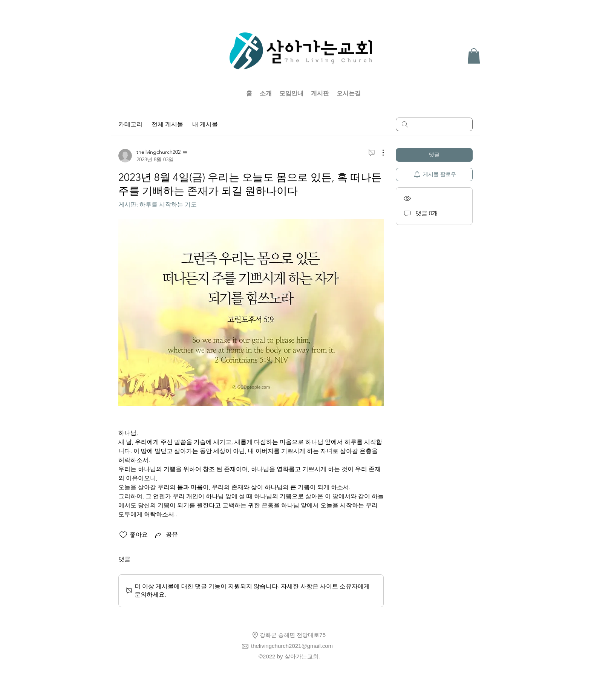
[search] (434, 124)
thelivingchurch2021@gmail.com (292, 646)
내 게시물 (205, 124)
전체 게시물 (167, 124)
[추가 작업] (379, 152)
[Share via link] (166, 534)
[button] (473, 56)
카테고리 (130, 124)
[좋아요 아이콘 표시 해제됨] (123, 534)
